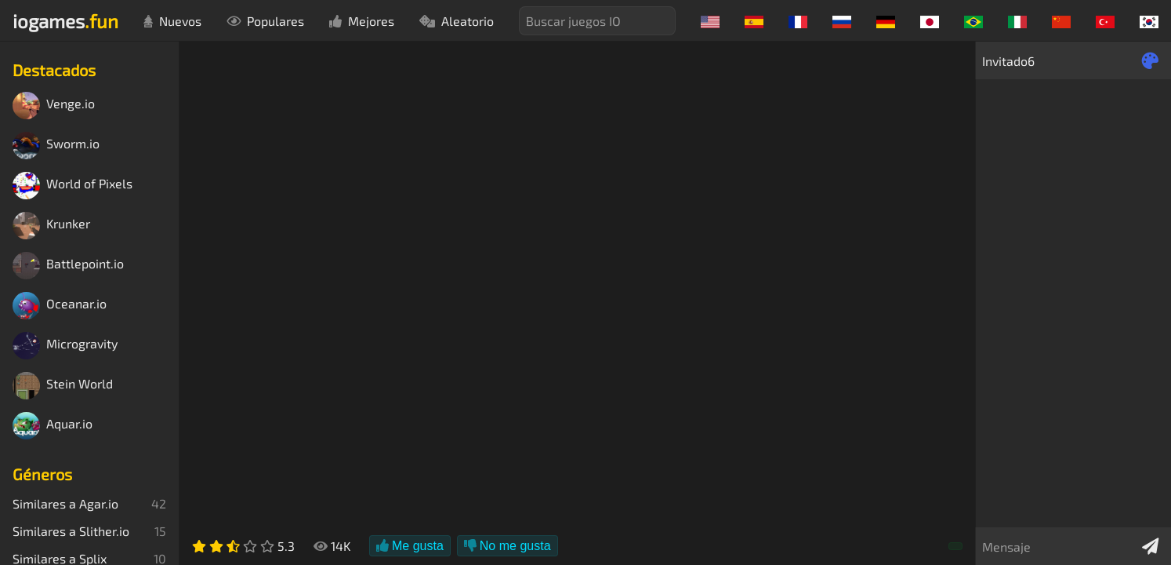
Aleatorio (456, 20)
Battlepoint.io (68, 265)
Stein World (63, 385)
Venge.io (54, 105)
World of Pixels (72, 185)
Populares (265, 20)
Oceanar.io (60, 305)
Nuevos (172, 20)
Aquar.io (52, 425)
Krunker (51, 225)
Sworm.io (56, 145)
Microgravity (65, 345)
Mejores (361, 20)
